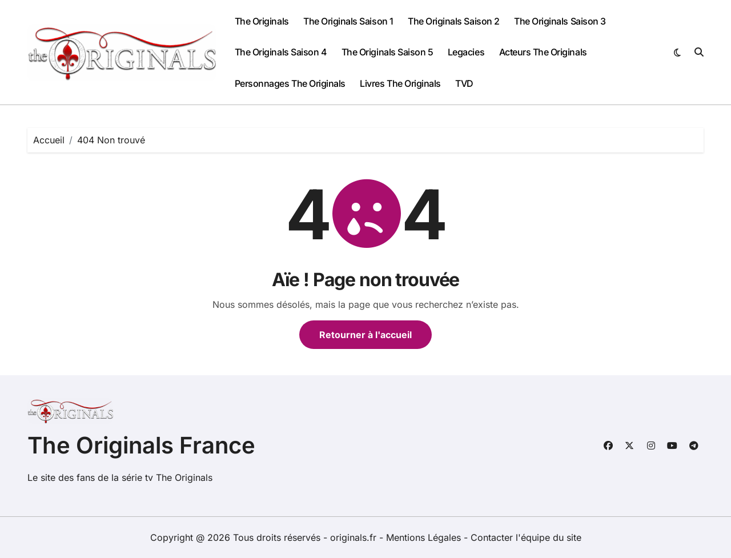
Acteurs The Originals (543, 52)
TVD (464, 83)
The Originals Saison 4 (281, 52)
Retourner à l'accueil (365, 334)
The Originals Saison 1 (348, 21)
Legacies (466, 52)
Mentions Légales (425, 537)
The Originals (262, 21)
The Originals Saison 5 (387, 52)
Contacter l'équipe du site (526, 537)
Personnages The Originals (290, 83)
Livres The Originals (400, 83)
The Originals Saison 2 (453, 21)
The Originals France (141, 445)
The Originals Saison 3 (559, 21)
